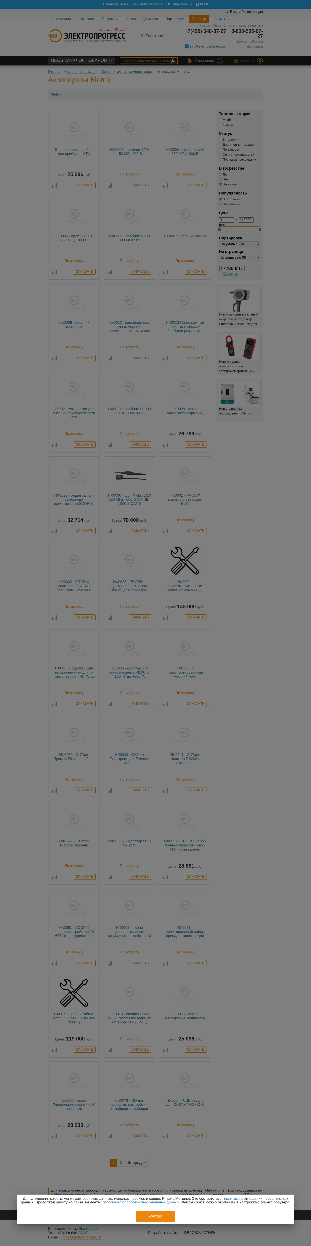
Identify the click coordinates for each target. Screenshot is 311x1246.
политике (232, 1199)
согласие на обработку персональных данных (140, 1202)
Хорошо (155, 1216)
